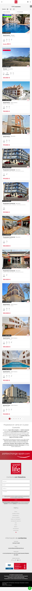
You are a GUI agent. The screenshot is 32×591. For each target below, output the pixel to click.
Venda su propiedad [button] (15, 519)
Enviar (16, 499)
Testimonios (16, 528)
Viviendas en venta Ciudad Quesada (16, 577)
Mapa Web (4, 583)
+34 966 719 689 (16, 543)
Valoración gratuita (16, 521)
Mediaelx (10, 585)
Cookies (26, 582)
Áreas (15, 526)
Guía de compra (16, 517)
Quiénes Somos (15, 513)
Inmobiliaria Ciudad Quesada (16, 574)
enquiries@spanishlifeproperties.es (16, 548)
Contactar (15, 530)
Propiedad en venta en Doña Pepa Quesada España (16, 576)
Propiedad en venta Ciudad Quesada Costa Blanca (16, 578)
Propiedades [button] (15, 515)
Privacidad (22, 582)
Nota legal (17, 582)
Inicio (15, 511)
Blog (16, 524)
